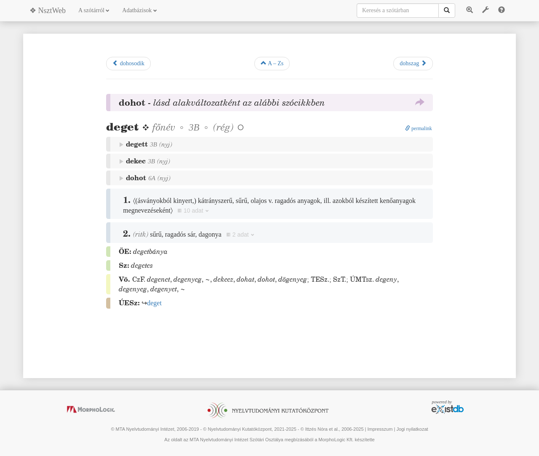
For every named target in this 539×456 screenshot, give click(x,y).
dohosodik (128, 63)
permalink (418, 128)
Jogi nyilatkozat (412, 429)
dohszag (413, 63)
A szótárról (93, 10)
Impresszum (379, 429)
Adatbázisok (139, 10)
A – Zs (272, 63)
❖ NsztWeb (47, 10)
